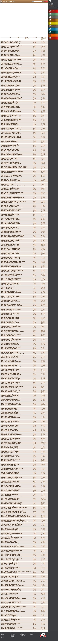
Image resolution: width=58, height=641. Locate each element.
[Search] (37, 1)
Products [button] (10, 1)
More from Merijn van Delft (43, 38)
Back (14, 1)
